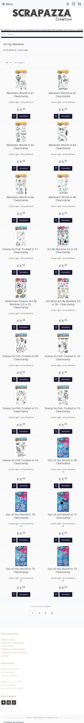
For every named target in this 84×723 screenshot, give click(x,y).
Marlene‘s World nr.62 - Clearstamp (63, 95)
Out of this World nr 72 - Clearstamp (21, 570)
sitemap (50, 718)
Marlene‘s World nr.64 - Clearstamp (63, 147)
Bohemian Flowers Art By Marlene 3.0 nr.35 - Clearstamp (21, 304)
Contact (5, 655)
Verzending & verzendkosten (14, 652)
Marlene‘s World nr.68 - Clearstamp (63, 199)
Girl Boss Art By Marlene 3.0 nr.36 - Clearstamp (63, 303)
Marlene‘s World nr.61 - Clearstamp (21, 95)
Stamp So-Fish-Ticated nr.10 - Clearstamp (63, 358)
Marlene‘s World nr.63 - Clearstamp (21, 147)
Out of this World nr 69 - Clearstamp (63, 462)
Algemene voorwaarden (12, 642)
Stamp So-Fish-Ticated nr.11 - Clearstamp (21, 251)
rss (56, 718)
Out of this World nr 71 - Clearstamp (63, 516)
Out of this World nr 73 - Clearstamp (63, 570)
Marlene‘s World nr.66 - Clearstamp (21, 199)
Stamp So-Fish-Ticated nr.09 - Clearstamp (21, 358)
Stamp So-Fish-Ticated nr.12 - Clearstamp (21, 410)
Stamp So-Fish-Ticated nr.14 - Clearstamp (21, 462)
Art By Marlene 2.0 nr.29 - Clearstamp (63, 251)
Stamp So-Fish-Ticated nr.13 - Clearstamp (63, 410)
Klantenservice (8, 639)
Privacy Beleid (7, 645)
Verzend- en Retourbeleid (13, 649)
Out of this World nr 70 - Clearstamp (21, 516)
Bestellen (24, 116)
